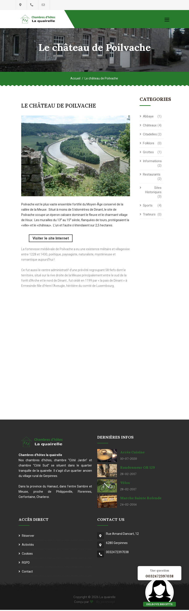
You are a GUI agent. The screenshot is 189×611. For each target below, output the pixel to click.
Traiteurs (149, 216)
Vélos (125, 484)
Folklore (148, 145)
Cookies (27, 554)
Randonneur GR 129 (137, 468)
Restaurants (151, 176)
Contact (27, 572)
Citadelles (150, 136)
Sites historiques (153, 191)
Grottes (148, 154)
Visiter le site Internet (51, 239)
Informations (152, 163)
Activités (28, 545)
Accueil (75, 80)
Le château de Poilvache (101, 80)
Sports (148, 207)
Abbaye (148, 118)
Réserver (28, 537)
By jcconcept (105, 603)
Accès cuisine (132, 453)
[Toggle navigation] (167, 19)
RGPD (26, 563)
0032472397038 (117, 553)
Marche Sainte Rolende (140, 499)
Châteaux (149, 127)
